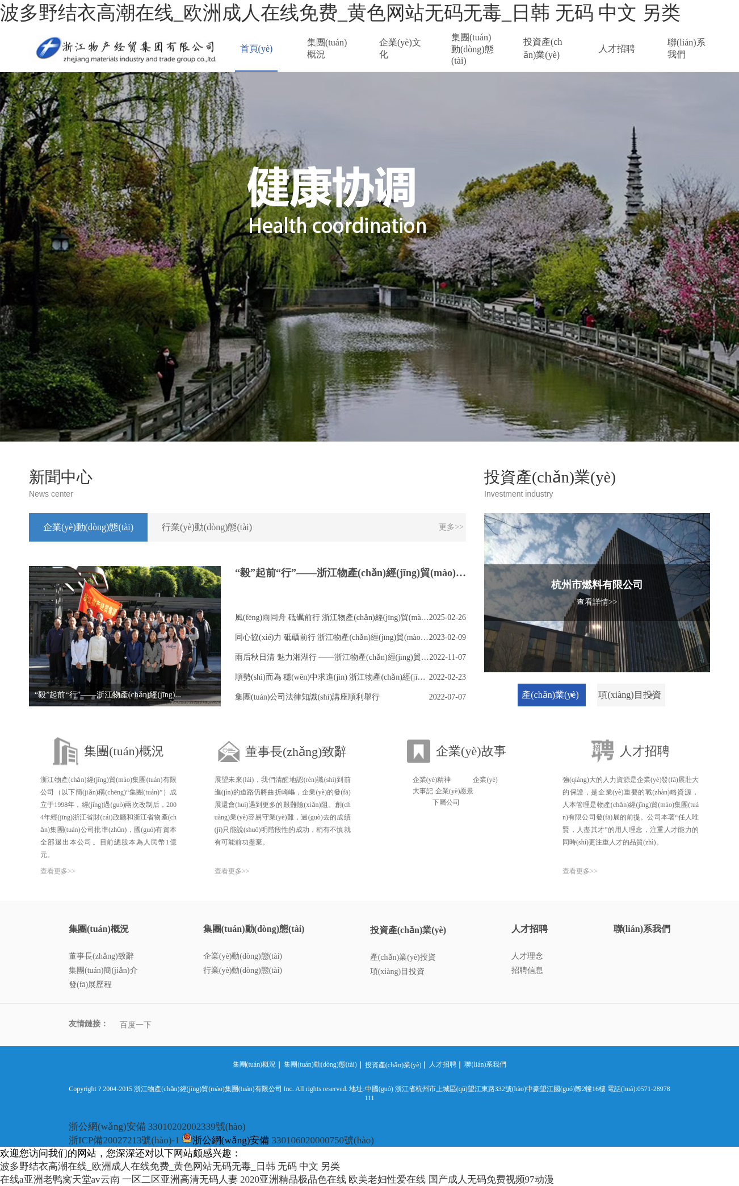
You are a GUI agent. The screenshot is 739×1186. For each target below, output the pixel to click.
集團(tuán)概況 (327, 48)
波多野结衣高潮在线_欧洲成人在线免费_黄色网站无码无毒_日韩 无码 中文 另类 (340, 12)
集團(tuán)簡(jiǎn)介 (103, 970)
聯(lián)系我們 (686, 48)
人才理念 (527, 956)
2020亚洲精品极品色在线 (293, 1179)
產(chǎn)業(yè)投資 (403, 957)
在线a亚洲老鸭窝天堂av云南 (60, 1179)
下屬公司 (446, 802)
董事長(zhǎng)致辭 (101, 956)
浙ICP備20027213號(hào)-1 (124, 1140)
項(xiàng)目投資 (397, 971)
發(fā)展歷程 (90, 984)
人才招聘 (617, 48)
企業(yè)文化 (400, 48)
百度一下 (136, 1025)
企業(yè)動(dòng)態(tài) (242, 956)
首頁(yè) (256, 48)
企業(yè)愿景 (454, 791)
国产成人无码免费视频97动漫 (491, 1179)
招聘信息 (527, 970)
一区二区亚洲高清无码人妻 (180, 1179)
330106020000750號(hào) (323, 1140)
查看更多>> (57, 871)
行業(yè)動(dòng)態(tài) (242, 970)
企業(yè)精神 (432, 780)
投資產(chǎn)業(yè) (542, 48)
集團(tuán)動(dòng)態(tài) (472, 48)
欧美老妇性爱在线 (387, 1179)
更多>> (451, 527)
